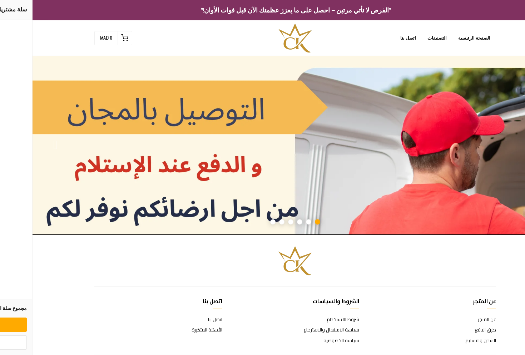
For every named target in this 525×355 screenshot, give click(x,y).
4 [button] (258, 222)
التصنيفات (404, 38)
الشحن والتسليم (448, 340)
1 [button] (285, 222)
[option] (262, 145)
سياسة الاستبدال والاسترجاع (299, 330)
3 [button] (267, 222)
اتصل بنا (375, 38)
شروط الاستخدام (310, 319)
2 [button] (276, 222)
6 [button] (240, 222)
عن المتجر (454, 319)
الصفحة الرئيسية (442, 38)
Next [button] (23, 145)
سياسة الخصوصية (309, 340)
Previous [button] (502, 145)
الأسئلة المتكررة (174, 330)
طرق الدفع (453, 330)
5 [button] (249, 222)
